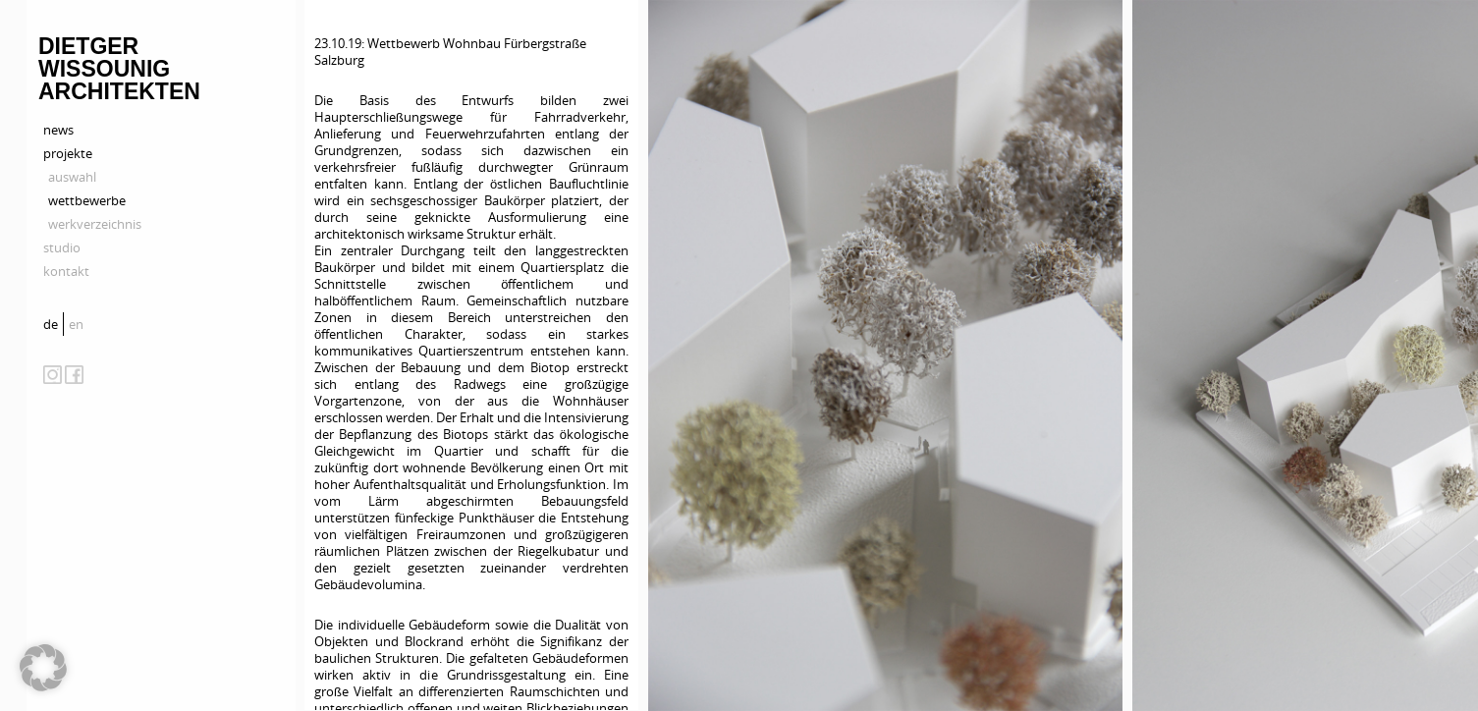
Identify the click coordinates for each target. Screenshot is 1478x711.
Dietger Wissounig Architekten (119, 68)
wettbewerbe (87, 200)
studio (62, 247)
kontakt (66, 271)
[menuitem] (53, 324)
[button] (43, 668)
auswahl (72, 177)
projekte (67, 153)
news (58, 129)
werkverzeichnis (94, 224)
